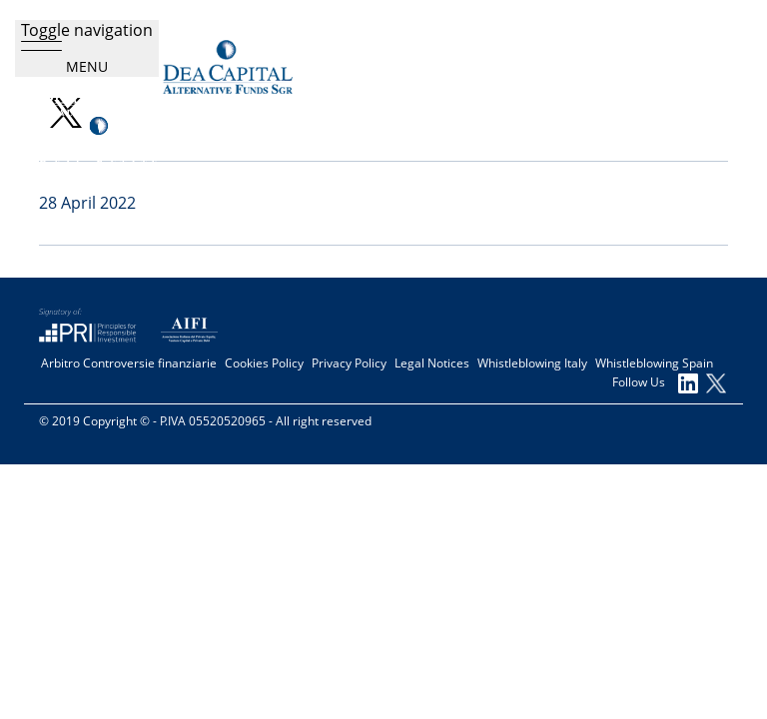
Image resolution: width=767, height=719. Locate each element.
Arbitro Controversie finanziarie (129, 363)
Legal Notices (431, 363)
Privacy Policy (349, 363)
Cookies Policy (264, 363)
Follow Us (655, 383)
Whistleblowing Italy (532, 363)
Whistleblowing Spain (654, 363)
